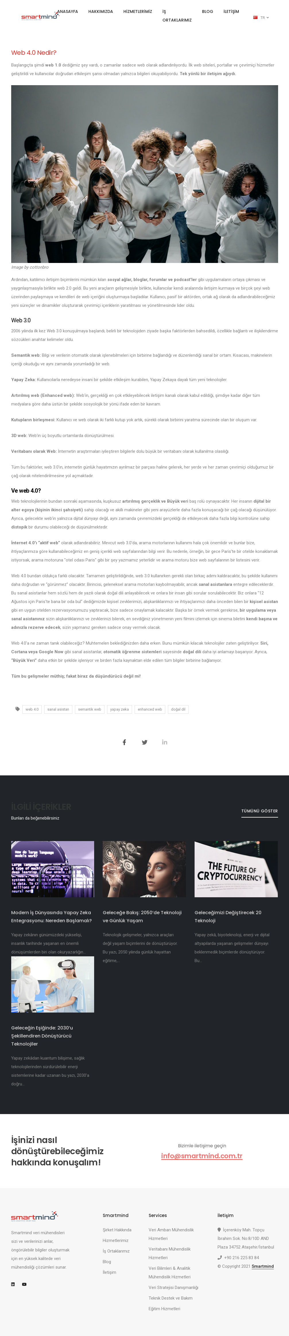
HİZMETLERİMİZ (137, 11)
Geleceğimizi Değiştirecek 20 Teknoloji (228, 916)
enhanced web (150, 709)
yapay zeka (119, 709)
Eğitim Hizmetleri (164, 1308)
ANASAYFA (67, 11)
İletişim (109, 1272)
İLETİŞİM (231, 11)
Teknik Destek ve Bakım (171, 1298)
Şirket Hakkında (117, 1229)
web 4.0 (32, 709)
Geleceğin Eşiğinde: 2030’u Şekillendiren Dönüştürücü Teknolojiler (42, 1036)
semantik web (89, 709)
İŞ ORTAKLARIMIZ (177, 16)
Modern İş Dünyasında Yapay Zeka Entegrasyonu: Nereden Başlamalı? (51, 916)
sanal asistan (58, 709)
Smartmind (263, 1266)
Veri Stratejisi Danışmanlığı (173, 1287)
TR (261, 17)
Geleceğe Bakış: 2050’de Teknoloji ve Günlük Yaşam (142, 916)
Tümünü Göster (259, 811)
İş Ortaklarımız (116, 1251)
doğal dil (178, 709)
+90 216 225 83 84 (241, 1257)
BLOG (207, 11)
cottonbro (39, 267)
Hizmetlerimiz (116, 1240)
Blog (107, 1261)
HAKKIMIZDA (100, 11)
